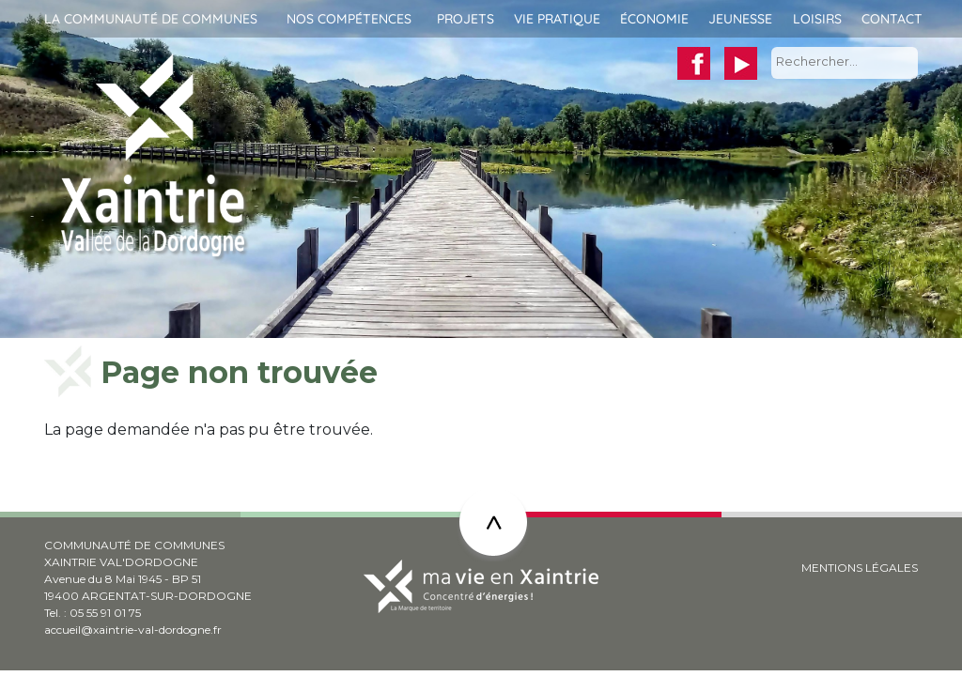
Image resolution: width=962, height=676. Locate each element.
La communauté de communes (150, 18)
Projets (465, 18)
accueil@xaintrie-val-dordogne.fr (133, 629)
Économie (654, 18)
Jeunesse (740, 18)
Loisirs (817, 18)
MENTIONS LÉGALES (859, 568)
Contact (892, 18)
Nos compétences (349, 18)
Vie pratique (557, 18)
